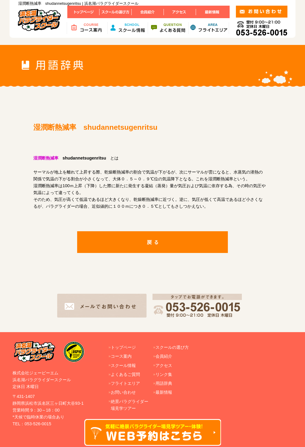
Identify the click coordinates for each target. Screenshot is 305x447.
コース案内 (121, 356)
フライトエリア (125, 383)
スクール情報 (123, 365)
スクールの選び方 (172, 347)
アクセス (163, 365)
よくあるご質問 (125, 374)
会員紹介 (163, 356)
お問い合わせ (123, 392)
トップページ (123, 347)
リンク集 (163, 374)
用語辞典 (163, 383)
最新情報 (163, 392)
